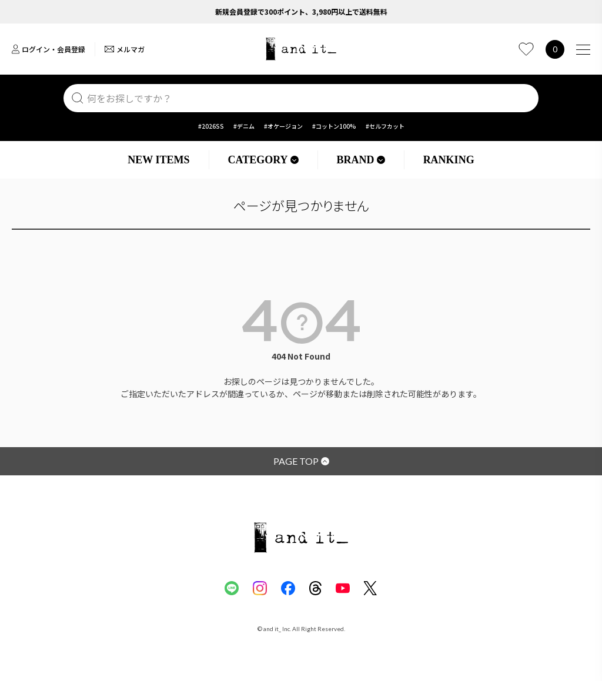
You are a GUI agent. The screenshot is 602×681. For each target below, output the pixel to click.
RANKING (448, 160)
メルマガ (125, 49)
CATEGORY (263, 160)
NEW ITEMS (158, 160)
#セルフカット (385, 126)
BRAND (361, 160)
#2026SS (211, 126)
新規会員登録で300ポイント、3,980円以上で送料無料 (301, 11)
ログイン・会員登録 (48, 49)
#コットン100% (334, 126)
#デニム (244, 126)
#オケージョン (283, 126)
